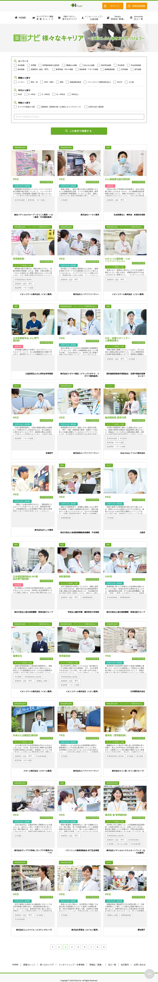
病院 (61, 82)
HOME (15, 958)
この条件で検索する (80, 131)
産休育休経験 (106, 65)
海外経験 (21, 69)
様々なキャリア (47, 958)
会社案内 (125, 958)
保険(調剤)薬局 (75, 82)
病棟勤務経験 (110, 69)
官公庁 (119, 82)
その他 (131, 82)
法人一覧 (112, 958)
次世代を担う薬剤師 (96, 107)
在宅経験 (124, 69)
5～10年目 (46, 94)
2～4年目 (31, 94)
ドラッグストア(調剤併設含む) (99, 82)
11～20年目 (60, 94)
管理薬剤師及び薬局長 (50, 65)
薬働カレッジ (29, 958)
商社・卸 (34, 82)
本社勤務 (21, 65)
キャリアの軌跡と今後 (26, 107)
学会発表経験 (136, 65)
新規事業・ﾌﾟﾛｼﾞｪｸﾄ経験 (88, 69)
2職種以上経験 (71, 65)
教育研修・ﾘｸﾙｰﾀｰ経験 (64, 69)
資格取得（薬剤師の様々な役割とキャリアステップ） (61, 107)
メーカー (21, 82)
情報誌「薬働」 (96, 958)
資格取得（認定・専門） (40, 69)
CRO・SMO (48, 82)
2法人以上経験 (89, 65)
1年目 (20, 94)
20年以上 (75, 94)
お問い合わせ (140, 958)
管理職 (33, 65)
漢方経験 (137, 69)
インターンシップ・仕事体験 (71, 958)
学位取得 (121, 65)
